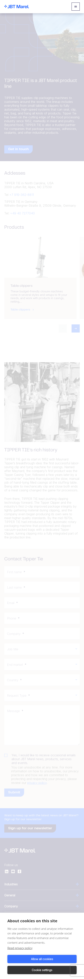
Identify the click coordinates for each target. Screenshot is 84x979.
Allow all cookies (42, 959)
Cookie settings (42, 970)
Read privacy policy (19, 948)
